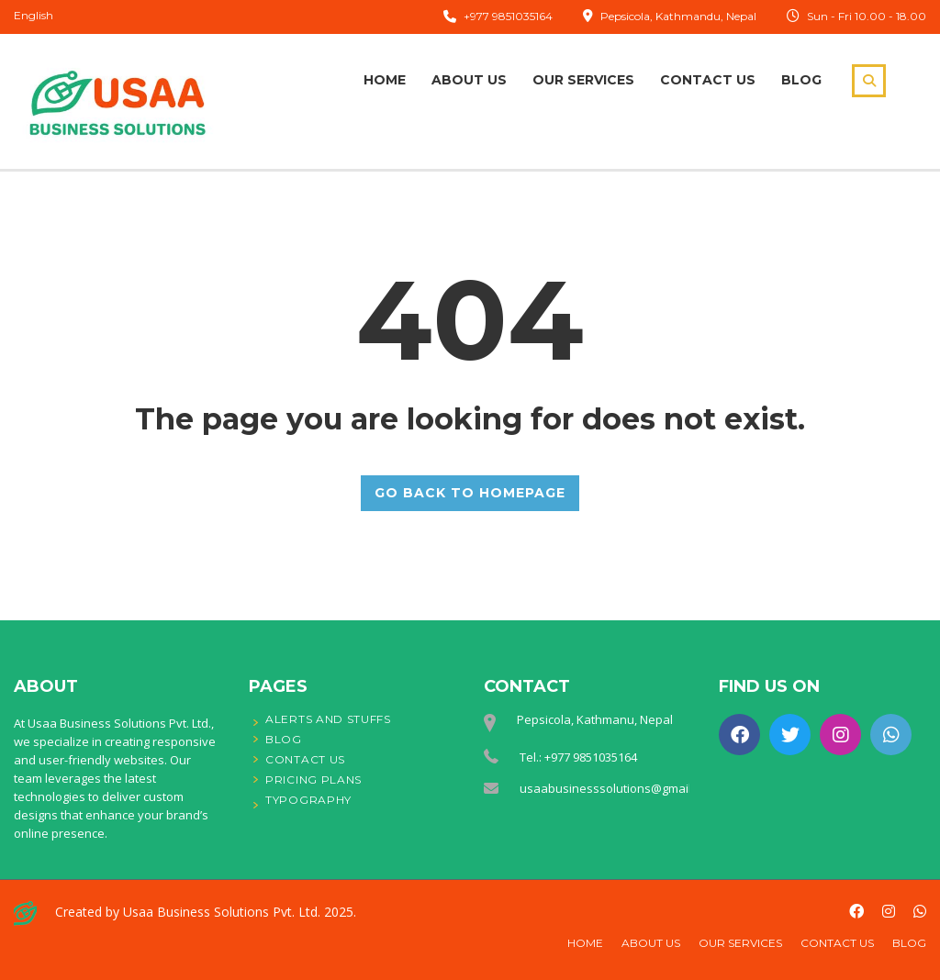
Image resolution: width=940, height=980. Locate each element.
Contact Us (707, 80)
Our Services (583, 80)
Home (385, 80)
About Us (469, 80)
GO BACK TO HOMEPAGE (470, 492)
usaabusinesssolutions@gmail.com (618, 788)
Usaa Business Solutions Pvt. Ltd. (221, 911)
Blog (801, 80)
